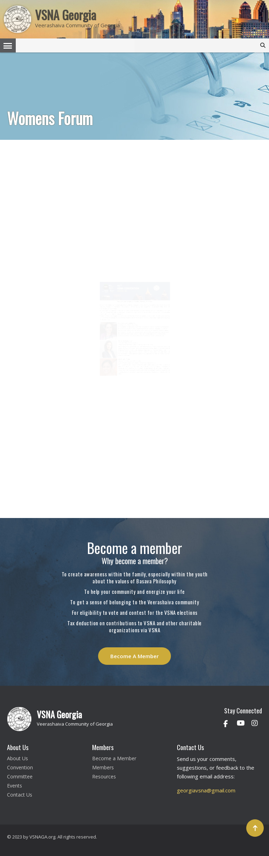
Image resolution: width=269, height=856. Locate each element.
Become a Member (114, 758)
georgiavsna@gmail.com (206, 790)
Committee (20, 776)
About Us (17, 758)
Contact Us (19, 794)
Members (103, 767)
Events (14, 785)
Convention (20, 767)
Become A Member (134, 656)
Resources (104, 776)
